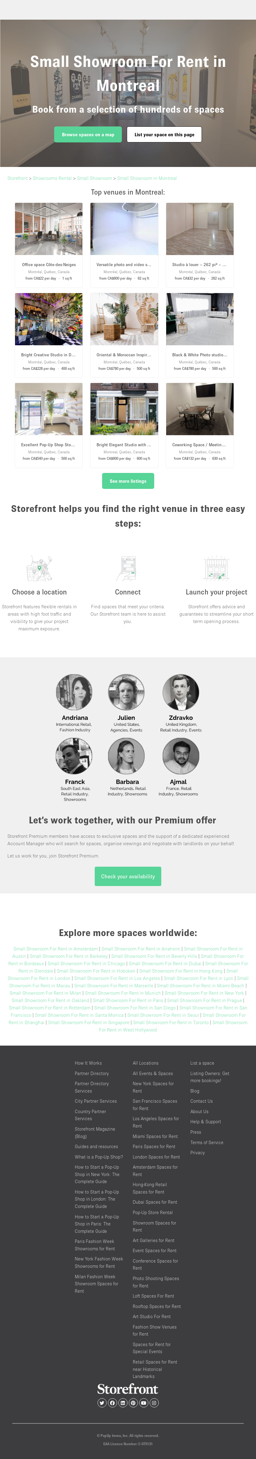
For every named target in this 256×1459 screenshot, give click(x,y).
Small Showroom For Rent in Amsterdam (55, 948)
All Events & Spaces (153, 1073)
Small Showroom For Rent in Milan (45, 993)
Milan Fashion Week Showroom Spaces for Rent (96, 1284)
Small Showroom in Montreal (147, 178)
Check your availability (128, 876)
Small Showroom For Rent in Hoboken (96, 970)
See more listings (128, 481)
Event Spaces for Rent (155, 1250)
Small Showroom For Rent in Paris (128, 1000)
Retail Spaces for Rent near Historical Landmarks (155, 1369)
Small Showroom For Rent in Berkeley (69, 956)
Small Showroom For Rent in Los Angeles (117, 978)
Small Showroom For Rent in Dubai (165, 963)
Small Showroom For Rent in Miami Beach (200, 985)
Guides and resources (96, 1146)
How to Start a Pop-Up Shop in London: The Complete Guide (97, 1199)
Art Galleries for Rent (153, 1240)
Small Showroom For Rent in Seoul (163, 1015)
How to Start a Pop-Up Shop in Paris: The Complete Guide (97, 1224)
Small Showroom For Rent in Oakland (50, 1000)
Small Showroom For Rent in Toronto (171, 1022)
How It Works (88, 1063)
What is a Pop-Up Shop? (99, 1156)
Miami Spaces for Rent (155, 1136)
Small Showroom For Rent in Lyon (198, 978)
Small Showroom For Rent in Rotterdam (49, 1007)
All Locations (146, 1063)
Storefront (17, 178)
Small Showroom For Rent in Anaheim (140, 948)
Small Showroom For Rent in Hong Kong (181, 970)
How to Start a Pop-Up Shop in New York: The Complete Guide (97, 1174)
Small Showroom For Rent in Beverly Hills (154, 956)
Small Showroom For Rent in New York (204, 993)
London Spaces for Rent (156, 1156)
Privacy (197, 1152)
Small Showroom (94, 178)
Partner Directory (92, 1073)
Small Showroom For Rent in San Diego (135, 1007)
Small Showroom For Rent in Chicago (86, 963)
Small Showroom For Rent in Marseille (113, 985)
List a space (202, 1063)
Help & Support (205, 1121)
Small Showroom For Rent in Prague (204, 1000)
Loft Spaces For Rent (153, 1295)
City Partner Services (96, 1101)
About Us (199, 1111)
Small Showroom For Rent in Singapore (88, 1022)
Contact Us (201, 1101)
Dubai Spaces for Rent (155, 1202)
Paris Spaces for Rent (154, 1146)
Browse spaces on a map (88, 134)
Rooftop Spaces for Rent (157, 1306)
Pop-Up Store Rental (153, 1212)
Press (195, 1132)
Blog (194, 1090)
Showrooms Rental (52, 178)
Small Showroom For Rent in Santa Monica (79, 1015)
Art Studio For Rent (152, 1316)
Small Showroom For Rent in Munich (123, 993)
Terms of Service (207, 1142)
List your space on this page (164, 134)
